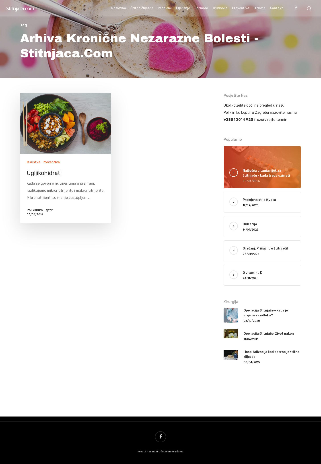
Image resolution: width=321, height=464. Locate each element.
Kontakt (276, 8)
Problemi (165, 8)
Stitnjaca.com (20, 8)
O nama (259, 8)
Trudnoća (220, 8)
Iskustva (33, 162)
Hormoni (201, 8)
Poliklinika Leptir (40, 210)
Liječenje (183, 8)
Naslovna (118, 8)
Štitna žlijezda (141, 8)
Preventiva (240, 8)
